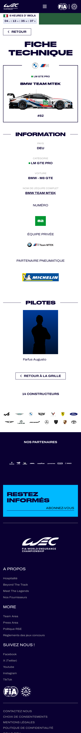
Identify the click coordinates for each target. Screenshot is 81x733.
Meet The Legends (16, 591)
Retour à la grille (40, 375)
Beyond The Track (15, 585)
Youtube (8, 667)
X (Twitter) (10, 661)
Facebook (10, 654)
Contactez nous (17, 711)
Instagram (10, 673)
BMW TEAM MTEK (40, 193)
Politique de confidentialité (28, 728)
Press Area (10, 623)
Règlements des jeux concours (24, 635)
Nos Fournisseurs (15, 597)
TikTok (7, 680)
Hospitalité (10, 578)
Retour (17, 31)
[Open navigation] (44, 6)
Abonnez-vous (60, 508)
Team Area (10, 616)
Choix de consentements (25, 717)
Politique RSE (12, 629)
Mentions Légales (19, 722)
